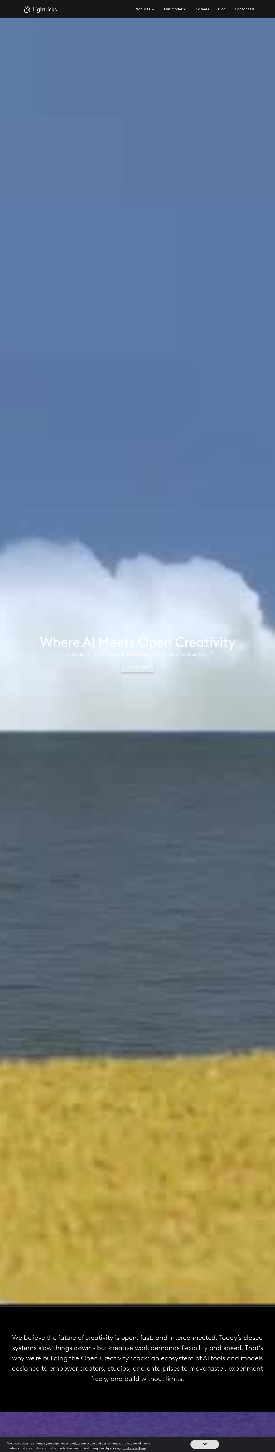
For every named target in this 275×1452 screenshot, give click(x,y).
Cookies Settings (134, 1449)
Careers (202, 9)
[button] (144, 9)
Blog (222, 9)
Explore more (137, 667)
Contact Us (244, 9)
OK (205, 1445)
